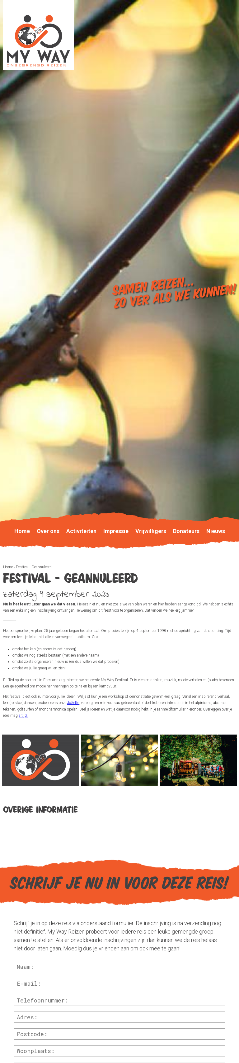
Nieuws (215, 531)
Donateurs (186, 531)
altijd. (23, 715)
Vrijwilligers (150, 531)
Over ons (48, 531)
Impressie (116, 531)
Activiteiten (81, 531)
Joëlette (73, 703)
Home (8, 567)
